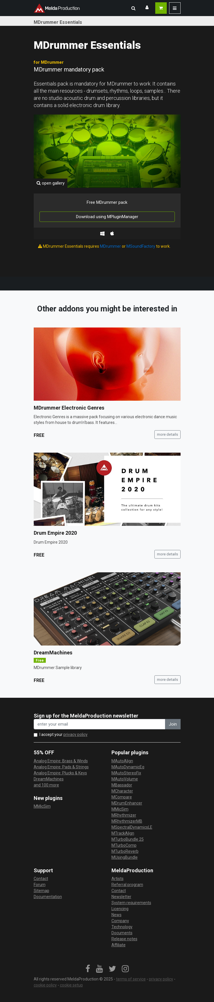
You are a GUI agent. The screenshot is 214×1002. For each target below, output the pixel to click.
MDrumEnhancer (126, 803)
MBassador (121, 785)
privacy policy (75, 734)
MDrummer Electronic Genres (69, 408)
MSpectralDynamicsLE (131, 827)
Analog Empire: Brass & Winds (61, 761)
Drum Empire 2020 (55, 533)
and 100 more (46, 785)
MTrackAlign (122, 833)
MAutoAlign (122, 761)
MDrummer (110, 246)
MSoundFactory (140, 246)
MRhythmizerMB (126, 821)
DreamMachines (53, 653)
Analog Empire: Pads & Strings (61, 767)
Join (173, 724)
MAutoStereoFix (126, 773)
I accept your (63, 734)
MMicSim (42, 806)
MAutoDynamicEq (127, 767)
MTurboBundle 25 (127, 839)
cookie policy (45, 985)
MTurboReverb (125, 851)
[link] (88, 969)
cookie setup (71, 985)
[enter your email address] (99, 724)
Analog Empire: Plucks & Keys (60, 773)
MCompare (121, 797)
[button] (133, 8)
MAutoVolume (124, 779)
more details (167, 434)
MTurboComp (124, 845)
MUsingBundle (124, 857)
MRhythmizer (123, 815)
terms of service (131, 979)
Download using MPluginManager (107, 216)
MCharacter (122, 791)
